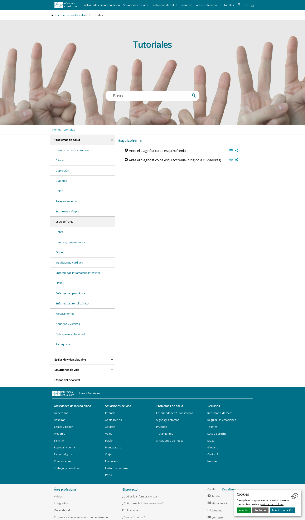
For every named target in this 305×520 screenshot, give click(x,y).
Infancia (110, 413)
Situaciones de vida (135, 5)
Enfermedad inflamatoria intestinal (78, 273)
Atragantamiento (66, 201)
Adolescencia (113, 420)
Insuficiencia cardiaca (69, 262)
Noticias (212, 461)
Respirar (59, 420)
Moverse (59, 433)
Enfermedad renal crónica (72, 303)
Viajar (108, 454)
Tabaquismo (64, 344)
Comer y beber (63, 427)
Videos (58, 496)
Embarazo (111, 461)
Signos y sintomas (167, 420)
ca (246, 5)
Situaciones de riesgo (170, 440)
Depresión (62, 170)
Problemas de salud (164, 5)
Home (56, 129)
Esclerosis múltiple (67, 211)
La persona (61, 413)
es (252, 5)
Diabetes (61, 181)
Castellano (229, 489)
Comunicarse (62, 461)
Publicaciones (131, 510)
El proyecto (129, 489)
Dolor (59, 191)
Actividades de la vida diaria (102, 5)
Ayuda (213, 496)
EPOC (59, 283)
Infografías (61, 503)
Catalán (212, 489)
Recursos (187, 5)
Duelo (109, 440)
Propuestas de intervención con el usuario (81, 517)
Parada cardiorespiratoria (72, 150)
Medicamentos (65, 314)
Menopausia (113, 447)
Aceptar (244, 510)
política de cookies (272, 504)
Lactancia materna (117, 468)
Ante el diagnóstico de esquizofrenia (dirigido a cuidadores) (173, 160)
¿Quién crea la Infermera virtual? (143, 503)
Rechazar (260, 510)
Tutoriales (227, 5)
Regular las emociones (221, 420)
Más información (282, 510)
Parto (108, 475)
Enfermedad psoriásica (70, 293)
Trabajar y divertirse (67, 468)
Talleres (212, 427)
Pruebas (161, 427)
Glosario (212, 447)
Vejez (108, 433)
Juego (210, 440)
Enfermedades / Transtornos (174, 413)
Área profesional (207, 5)
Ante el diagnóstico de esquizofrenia (155, 150)
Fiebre (60, 232)
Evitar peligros (63, 454)
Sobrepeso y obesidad (70, 334)
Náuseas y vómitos (68, 324)
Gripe (59, 252)
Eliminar (59, 440)
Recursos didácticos (220, 413)
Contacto (215, 517)
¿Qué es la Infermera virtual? (140, 496)
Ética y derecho (217, 433)
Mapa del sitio (218, 503)
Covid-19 (212, 454)
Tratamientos (164, 433)
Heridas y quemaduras (70, 242)
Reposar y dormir (65, 447)
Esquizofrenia (64, 221)
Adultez (110, 427)
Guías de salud (63, 510)
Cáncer (60, 160)
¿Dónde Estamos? (133, 517)
